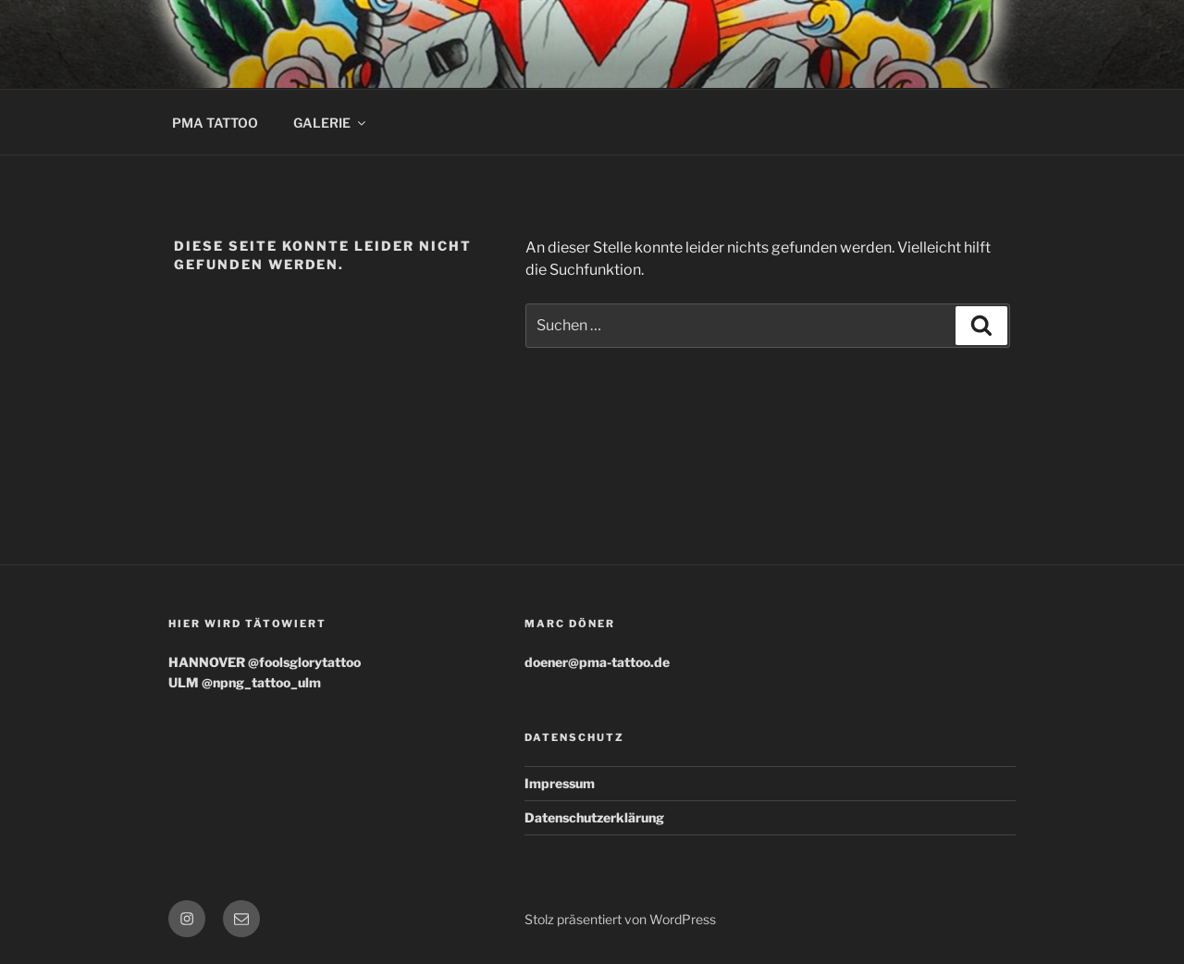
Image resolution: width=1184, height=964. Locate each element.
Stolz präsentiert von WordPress (620, 919)
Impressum (559, 783)
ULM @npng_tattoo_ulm (244, 682)
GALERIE (330, 122)
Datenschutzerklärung (594, 817)
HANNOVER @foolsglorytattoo (264, 662)
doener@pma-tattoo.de (597, 662)
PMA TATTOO (215, 122)
